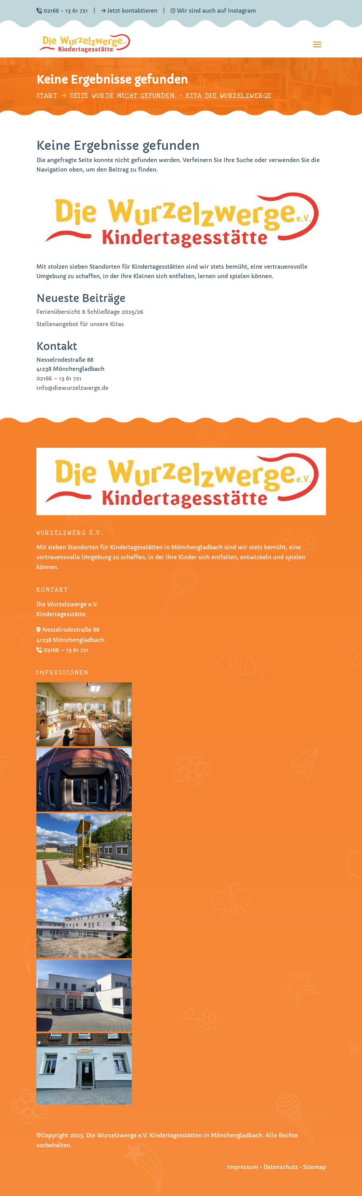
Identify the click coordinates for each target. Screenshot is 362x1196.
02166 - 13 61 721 (66, 10)
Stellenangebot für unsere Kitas (80, 324)
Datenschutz (281, 1167)
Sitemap (314, 1167)
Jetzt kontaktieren (132, 10)
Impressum (242, 1167)
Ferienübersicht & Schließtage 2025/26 (89, 311)
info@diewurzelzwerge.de (72, 388)
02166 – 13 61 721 (58, 378)
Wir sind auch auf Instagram (213, 10)
